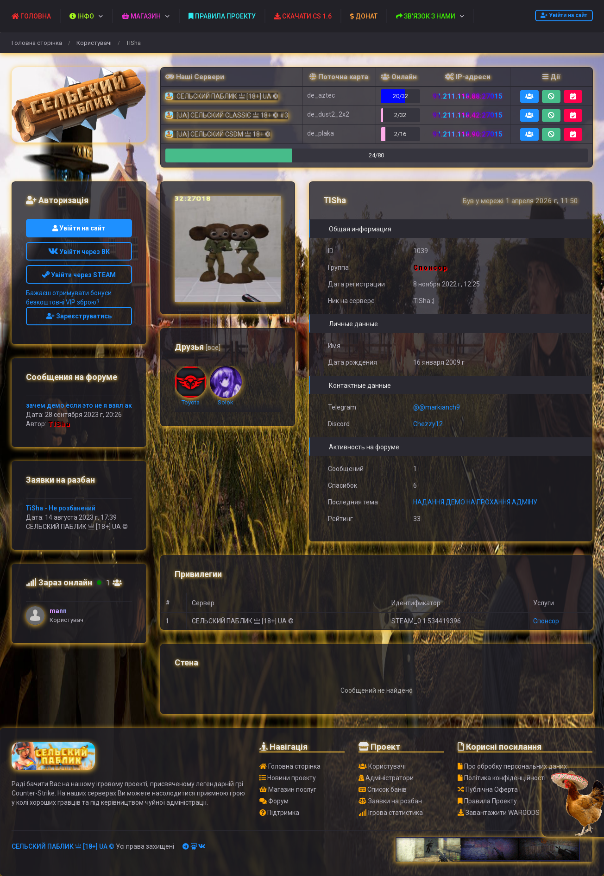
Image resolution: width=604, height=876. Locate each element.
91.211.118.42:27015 (468, 115)
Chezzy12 (428, 424)
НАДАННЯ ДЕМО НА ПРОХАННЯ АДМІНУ (475, 502)
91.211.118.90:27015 (468, 134)
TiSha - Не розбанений (60, 508)
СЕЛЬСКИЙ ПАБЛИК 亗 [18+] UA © (63, 846)
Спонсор (546, 621)
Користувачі (94, 42)
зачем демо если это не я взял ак (79, 405)
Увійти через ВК (79, 251)
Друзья (197, 347)
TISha (59, 424)
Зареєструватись (79, 316)
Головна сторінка (37, 42)
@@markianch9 (436, 407)
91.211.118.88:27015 (468, 96)
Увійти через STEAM (79, 275)
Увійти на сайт (564, 15)
